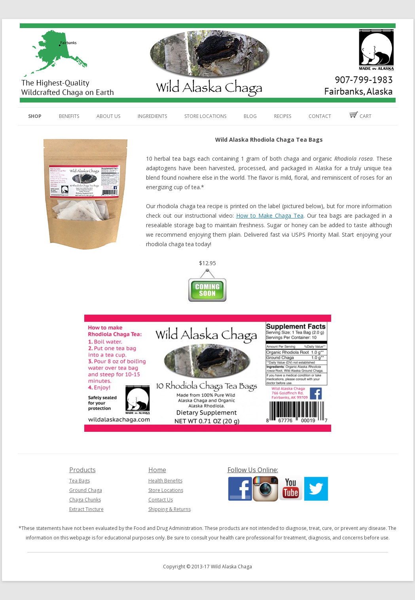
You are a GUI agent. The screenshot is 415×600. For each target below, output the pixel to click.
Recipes (282, 116)
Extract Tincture (86, 509)
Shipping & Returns (169, 509)
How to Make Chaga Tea (269, 215)
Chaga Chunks (85, 499)
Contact (320, 116)
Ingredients (152, 116)
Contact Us (160, 499)
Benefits (69, 116)
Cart (360, 115)
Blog (250, 116)
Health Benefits (165, 480)
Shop (35, 116)
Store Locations (205, 116)
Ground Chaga (85, 490)
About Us (108, 116)
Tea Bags (79, 480)
